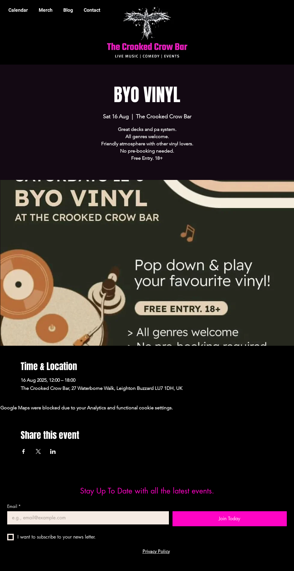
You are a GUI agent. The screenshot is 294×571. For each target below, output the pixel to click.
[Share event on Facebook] (23, 451)
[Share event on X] (38, 451)
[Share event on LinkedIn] (53, 451)
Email (14, 506)
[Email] (86, 517)
